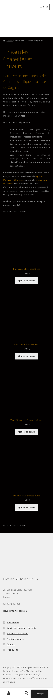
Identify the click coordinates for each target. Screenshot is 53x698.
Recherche (26, 693)
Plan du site (12, 649)
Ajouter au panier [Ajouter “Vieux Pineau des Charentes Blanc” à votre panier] (26, 431)
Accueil (10, 40)
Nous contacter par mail (15, 610)
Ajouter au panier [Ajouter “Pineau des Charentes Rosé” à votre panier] (26, 356)
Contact (11, 644)
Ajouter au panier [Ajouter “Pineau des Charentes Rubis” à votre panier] (26, 507)
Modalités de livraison (17, 633)
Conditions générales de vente (21, 627)
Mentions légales (15, 638)
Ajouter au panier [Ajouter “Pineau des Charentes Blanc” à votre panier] (26, 280)
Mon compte (13, 622)
